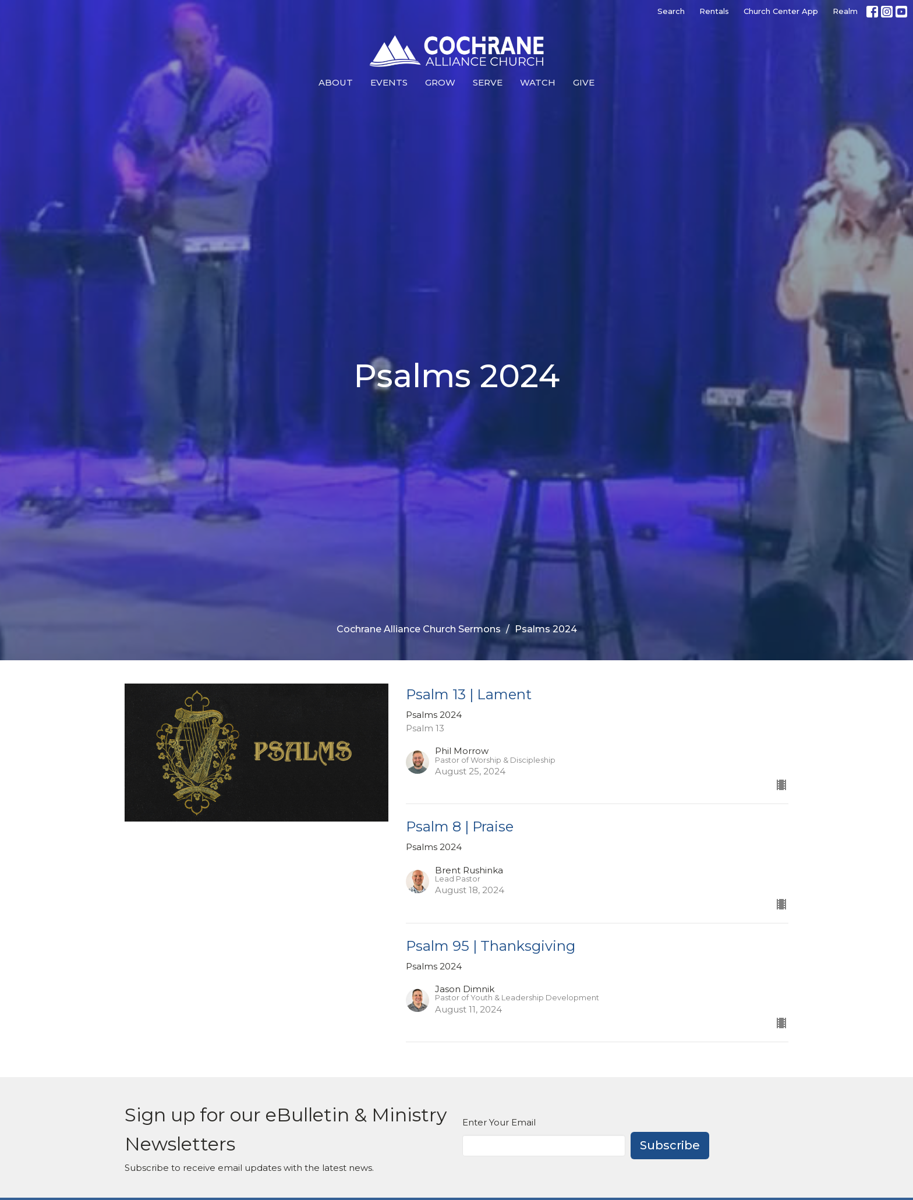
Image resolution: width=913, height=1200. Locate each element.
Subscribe (670, 1145)
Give (583, 82)
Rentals (714, 11)
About (336, 82)
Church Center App (781, 11)
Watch (537, 82)
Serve (487, 82)
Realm (845, 11)
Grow (440, 82)
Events (389, 82)
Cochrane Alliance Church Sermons (419, 629)
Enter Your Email (499, 1122)
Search (671, 11)
